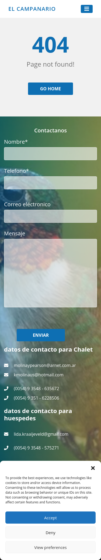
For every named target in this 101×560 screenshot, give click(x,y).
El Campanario (32, 9)
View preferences (50, 547)
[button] (93, 467)
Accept (50, 517)
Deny (50, 532)
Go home (50, 89)
